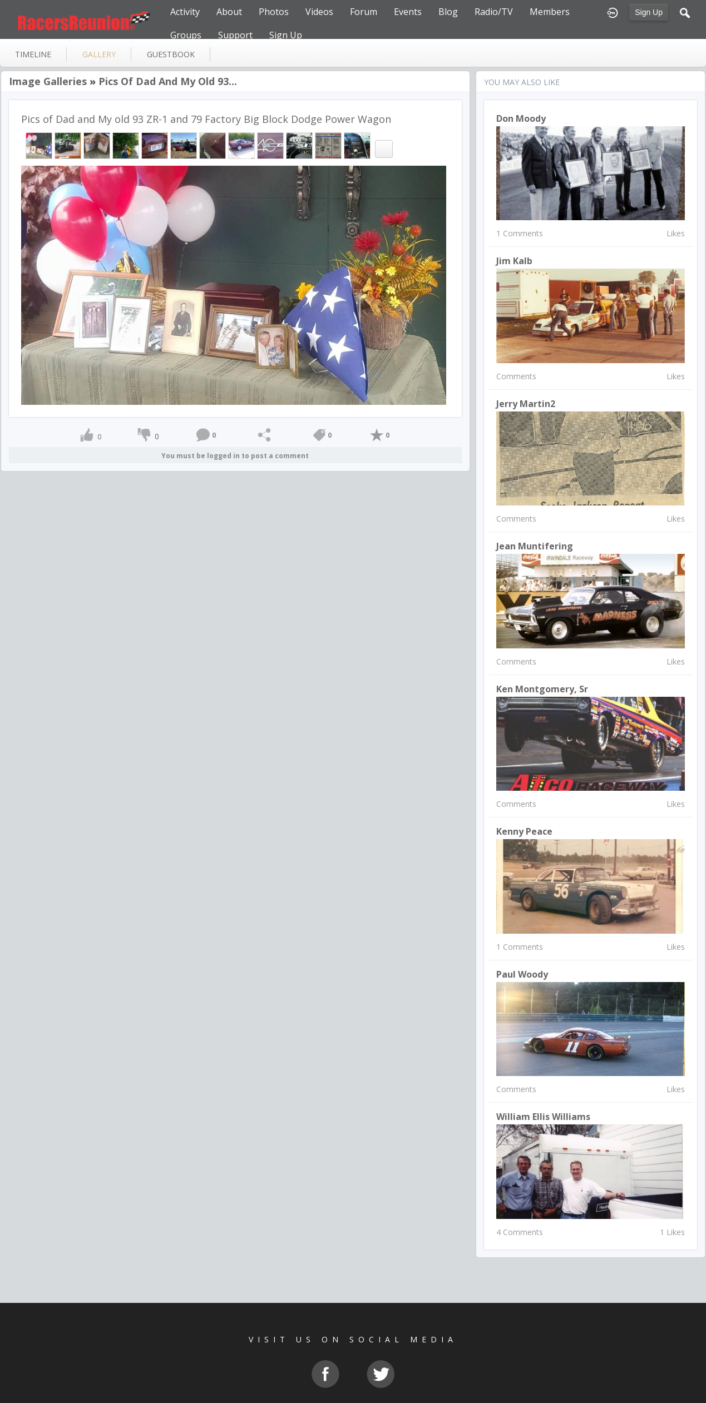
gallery (99, 54)
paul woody (522, 974)
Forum (363, 12)
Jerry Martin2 (525, 404)
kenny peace (524, 831)
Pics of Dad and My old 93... (167, 81)
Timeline (33, 54)
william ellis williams (543, 1116)
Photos (274, 12)
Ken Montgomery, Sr (542, 689)
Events (408, 12)
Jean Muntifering (534, 546)
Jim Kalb (514, 261)
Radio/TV (494, 12)
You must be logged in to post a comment (235, 455)
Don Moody (521, 118)
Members (550, 12)
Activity (185, 12)
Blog (448, 12)
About (229, 12)
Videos (319, 12)
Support (235, 35)
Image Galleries (48, 81)
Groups (185, 35)
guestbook (171, 54)
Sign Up (649, 12)
